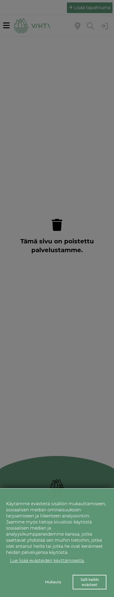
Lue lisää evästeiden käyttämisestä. (47, 560)
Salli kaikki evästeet (90, 582)
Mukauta (53, 582)
